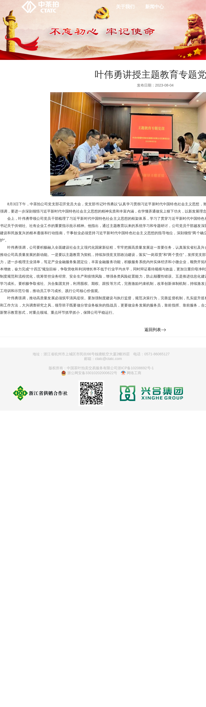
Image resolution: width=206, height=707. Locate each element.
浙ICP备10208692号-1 (135, 368)
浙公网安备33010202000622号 (89, 373)
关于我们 (125, 6)
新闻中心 (154, 6)
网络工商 (131, 373)
